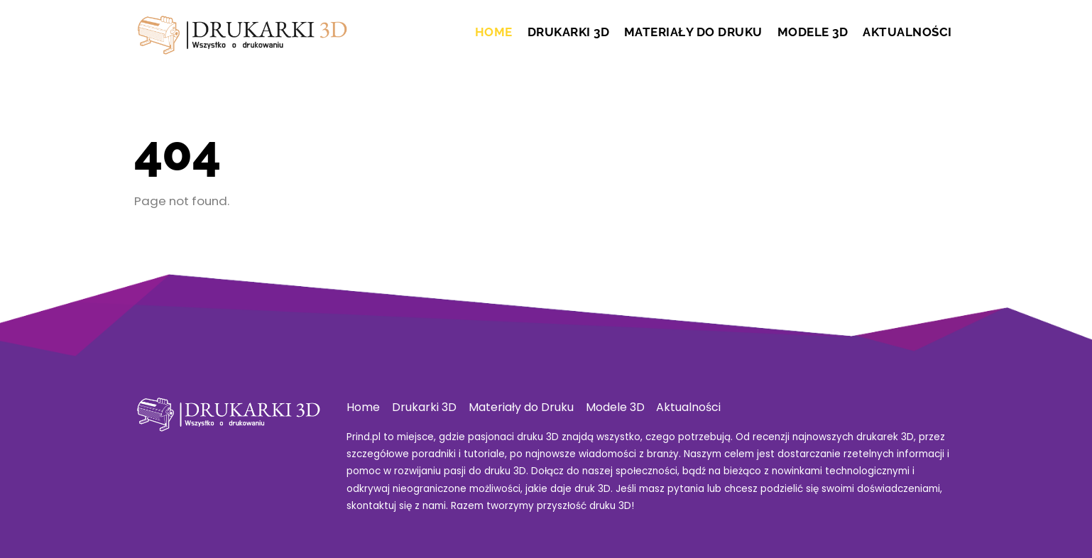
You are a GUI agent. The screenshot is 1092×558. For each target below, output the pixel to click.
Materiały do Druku (693, 32)
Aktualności (907, 32)
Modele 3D (812, 32)
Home (494, 32)
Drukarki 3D (569, 32)
